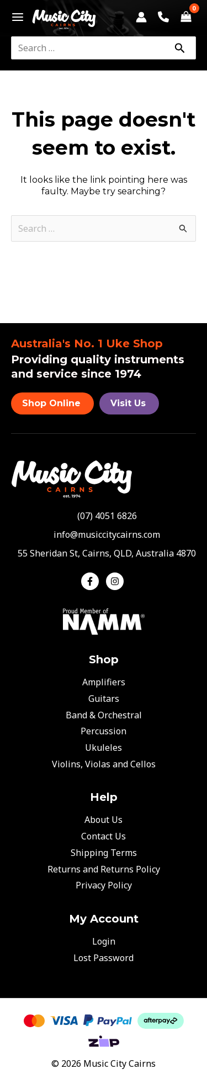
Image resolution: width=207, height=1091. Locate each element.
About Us (103, 820)
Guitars (103, 698)
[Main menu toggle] (14, 17)
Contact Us (103, 836)
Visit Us (128, 403)
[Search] (179, 48)
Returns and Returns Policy (103, 869)
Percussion (103, 731)
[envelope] (103, 534)
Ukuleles (103, 747)
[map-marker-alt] (103, 553)
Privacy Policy (104, 885)
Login (103, 941)
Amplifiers (103, 682)
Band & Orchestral (104, 715)
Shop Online (51, 403)
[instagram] (116, 581)
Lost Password (103, 958)
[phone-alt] (104, 516)
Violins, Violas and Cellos (104, 764)
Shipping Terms (104, 853)
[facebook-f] (92, 581)
